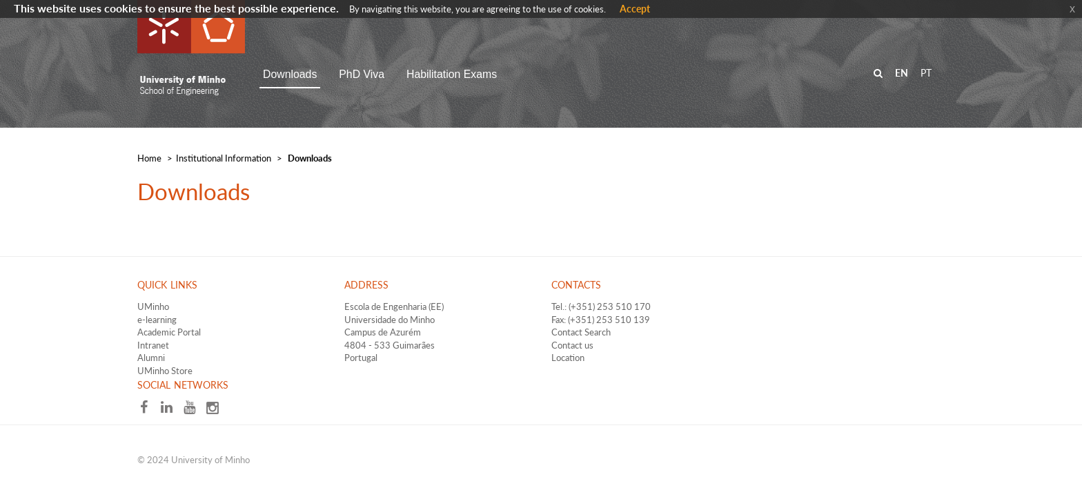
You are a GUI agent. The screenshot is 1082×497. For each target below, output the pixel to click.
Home (149, 158)
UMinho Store (165, 370)
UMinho (153, 306)
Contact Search (581, 332)
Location (567, 357)
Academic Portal (169, 332)
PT (926, 73)
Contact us (572, 345)
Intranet (153, 345)
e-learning (157, 319)
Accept (635, 8)
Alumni (151, 357)
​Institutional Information (223, 158)
